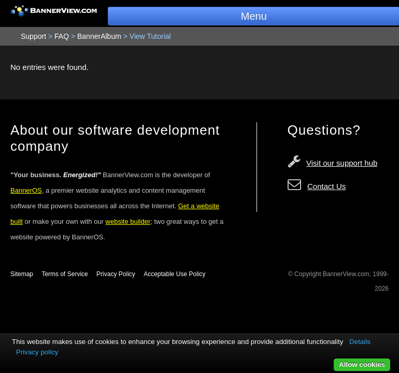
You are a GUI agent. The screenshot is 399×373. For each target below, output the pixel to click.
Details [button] (359, 342)
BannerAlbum (99, 36)
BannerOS (26, 190)
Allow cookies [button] (362, 364)
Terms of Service (64, 274)
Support (33, 36)
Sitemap (21, 274)
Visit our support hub (341, 163)
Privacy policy (37, 352)
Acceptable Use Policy (174, 274)
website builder (128, 221)
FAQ (61, 36)
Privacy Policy (115, 274)
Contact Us (326, 186)
